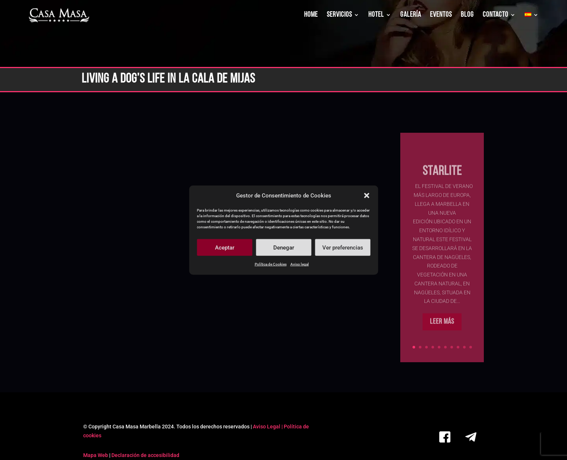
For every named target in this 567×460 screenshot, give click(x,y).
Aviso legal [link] (299, 264)
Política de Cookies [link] (271, 264)
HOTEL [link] (376, 15)
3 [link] (426, 347)
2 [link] (420, 347)
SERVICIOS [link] (339, 15)
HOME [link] (311, 15)
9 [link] (464, 347)
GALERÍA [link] (410, 15)
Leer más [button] (442, 333)
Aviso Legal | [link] (268, 427)
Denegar (283, 247)
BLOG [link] (467, 15)
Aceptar (224, 247)
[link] (59, 15)
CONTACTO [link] (495, 15)
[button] (366, 195)
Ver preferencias (342, 247)
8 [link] (458, 347)
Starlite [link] (442, 183)
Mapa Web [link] (95, 455)
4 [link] (432, 347)
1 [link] (414, 347)
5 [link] (439, 347)
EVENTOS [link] (441, 15)
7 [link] (451, 347)
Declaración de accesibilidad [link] (145, 455)
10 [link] (470, 347)
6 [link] (445, 347)
